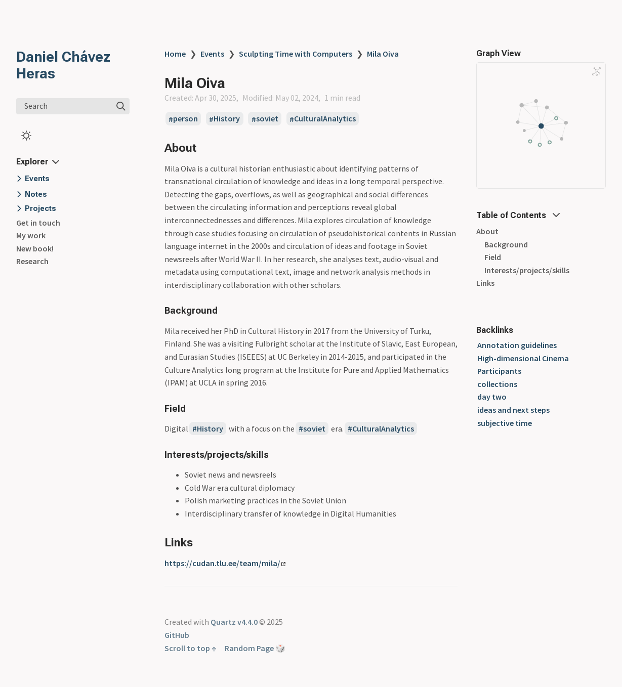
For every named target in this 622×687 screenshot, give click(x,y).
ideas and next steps (513, 410)
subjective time (504, 423)
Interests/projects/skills (526, 270)
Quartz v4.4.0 (234, 622)
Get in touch (38, 223)
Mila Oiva (383, 54)
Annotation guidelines (517, 345)
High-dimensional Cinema (523, 358)
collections (497, 384)
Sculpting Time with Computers (295, 54)
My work (31, 235)
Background (506, 244)
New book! (35, 248)
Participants (499, 371)
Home (175, 54)
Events (212, 54)
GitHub (176, 635)
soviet (267, 119)
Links (485, 283)
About (487, 231)
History (227, 119)
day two (492, 397)
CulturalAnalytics (325, 119)
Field (492, 257)
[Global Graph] (597, 71)
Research (32, 261)
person (185, 119)
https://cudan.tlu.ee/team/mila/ (224, 563)
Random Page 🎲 (255, 648)
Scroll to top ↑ (190, 648)
